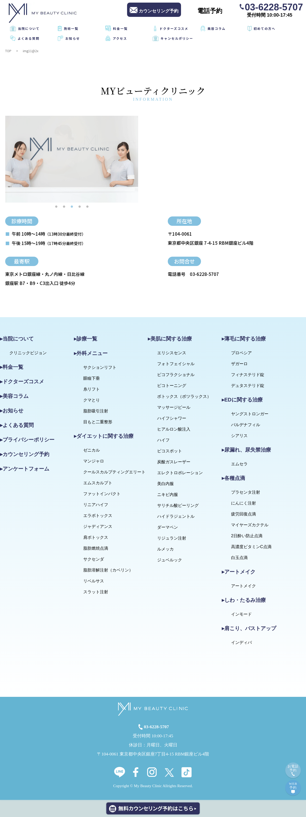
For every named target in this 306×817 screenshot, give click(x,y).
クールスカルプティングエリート (114, 472)
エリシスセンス (171, 353)
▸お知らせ (11, 410)
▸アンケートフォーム (24, 469)
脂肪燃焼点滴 (95, 548)
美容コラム (216, 28)
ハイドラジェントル (175, 516)
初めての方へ (264, 28)
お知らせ (72, 38)
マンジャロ (93, 461)
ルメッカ (165, 549)
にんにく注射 (243, 503)
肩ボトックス (95, 537)
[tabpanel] (71, 159)
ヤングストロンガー (249, 414)
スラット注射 (95, 592)
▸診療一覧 (85, 339)
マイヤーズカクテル (249, 525)
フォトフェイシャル (175, 364)
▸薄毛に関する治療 (244, 339)
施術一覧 (71, 28)
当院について (29, 28)
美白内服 (165, 483)
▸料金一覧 (11, 367)
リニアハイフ (95, 504)
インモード (241, 614)
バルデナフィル (245, 425)
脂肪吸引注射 (95, 411)
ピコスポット (169, 451)
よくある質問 (28, 38)
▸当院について (17, 339)
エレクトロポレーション (180, 473)
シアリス (239, 435)
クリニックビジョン (28, 353)
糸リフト (91, 389)
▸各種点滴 (233, 478)
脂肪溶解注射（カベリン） (108, 570)
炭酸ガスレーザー (173, 462)
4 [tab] (79, 206)
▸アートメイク (238, 572)
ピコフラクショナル (175, 374)
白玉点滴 (239, 557)
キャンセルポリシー (177, 38)
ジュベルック (169, 560)
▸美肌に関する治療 (170, 339)
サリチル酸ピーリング (178, 505)
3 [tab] (71, 206)
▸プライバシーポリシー (27, 439)
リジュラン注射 (171, 538)
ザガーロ (239, 364)
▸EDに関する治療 (242, 400)
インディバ (241, 642)
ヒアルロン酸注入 (173, 429)
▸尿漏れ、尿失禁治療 (246, 450)
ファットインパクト (102, 494)
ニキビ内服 (167, 494)
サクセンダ (93, 559)
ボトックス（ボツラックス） (184, 396)
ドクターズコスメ (173, 28)
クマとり (91, 400)
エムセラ (239, 464)
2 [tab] (64, 206)
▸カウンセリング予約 (24, 454)
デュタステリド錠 (247, 385)
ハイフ (163, 440)
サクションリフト (99, 367)
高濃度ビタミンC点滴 (251, 546)
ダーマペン (167, 527)
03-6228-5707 (274, 7)
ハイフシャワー (171, 418)
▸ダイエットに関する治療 (104, 436)
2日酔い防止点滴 (246, 536)
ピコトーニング (171, 385)
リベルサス (93, 581)
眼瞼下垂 (91, 378)
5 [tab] (87, 206)
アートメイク (243, 586)
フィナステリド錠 (247, 374)
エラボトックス (97, 515)
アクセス (120, 38)
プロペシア (241, 353)
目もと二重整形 (97, 422)
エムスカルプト (97, 483)
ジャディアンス (97, 526)
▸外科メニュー (91, 353)
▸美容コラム (14, 396)
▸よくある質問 (17, 425)
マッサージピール (173, 407)
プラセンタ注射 (245, 492)
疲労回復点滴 (243, 514)
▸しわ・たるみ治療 (244, 600)
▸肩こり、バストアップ (249, 628)
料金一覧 (120, 28)
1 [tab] (56, 206)
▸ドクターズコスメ (22, 381)
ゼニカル (91, 450)
